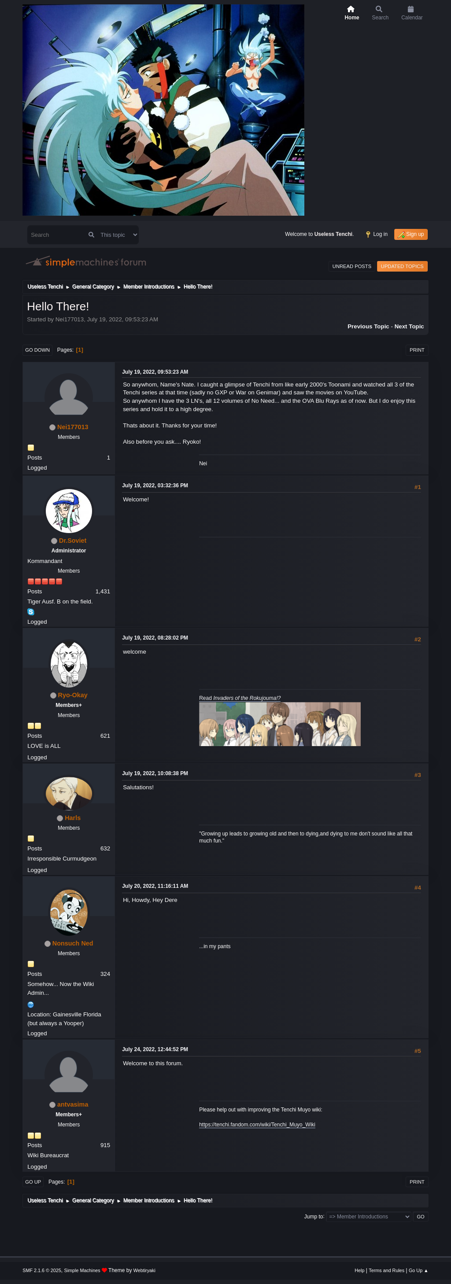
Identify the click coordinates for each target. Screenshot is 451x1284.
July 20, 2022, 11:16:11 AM (155, 886)
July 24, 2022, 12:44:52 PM (155, 1049)
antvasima (72, 1104)
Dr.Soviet (72, 540)
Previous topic (368, 326)
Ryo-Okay (73, 695)
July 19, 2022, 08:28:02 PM (155, 638)
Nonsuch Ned (72, 943)
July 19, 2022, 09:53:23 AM (155, 372)
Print (417, 350)
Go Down (37, 350)
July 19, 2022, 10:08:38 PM (155, 773)
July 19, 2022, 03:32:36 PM (155, 485)
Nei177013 (72, 426)
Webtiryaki (144, 1270)
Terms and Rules (386, 1270)
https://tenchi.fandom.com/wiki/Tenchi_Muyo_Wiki (257, 1125)
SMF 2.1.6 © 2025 (41, 1270)
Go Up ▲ (419, 1270)
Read (240, 698)
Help (359, 1270)
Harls (73, 817)
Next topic (409, 326)
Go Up (33, 1182)
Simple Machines (82, 1270)
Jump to (313, 1216)
